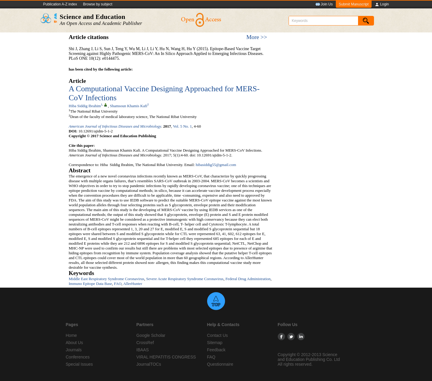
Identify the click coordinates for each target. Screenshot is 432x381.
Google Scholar (151, 335)
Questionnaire (220, 364)
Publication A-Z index (60, 4)
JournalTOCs (148, 364)
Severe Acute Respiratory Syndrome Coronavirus (184, 279)
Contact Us (217, 335)
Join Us (324, 4)
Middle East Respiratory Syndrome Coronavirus (106, 279)
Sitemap (214, 342)
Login (382, 4)
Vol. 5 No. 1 (182, 126)
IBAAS (142, 349)
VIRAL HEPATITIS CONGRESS (166, 357)
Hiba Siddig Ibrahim (85, 106)
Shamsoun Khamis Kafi (128, 106)
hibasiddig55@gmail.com (216, 164)
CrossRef (145, 342)
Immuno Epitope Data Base (90, 283)
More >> (256, 37)
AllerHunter (132, 283)
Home (71, 335)
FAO (117, 283)
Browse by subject (97, 4)
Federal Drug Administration (248, 279)
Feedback (216, 349)
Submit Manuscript (354, 4)
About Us (74, 342)
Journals (74, 349)
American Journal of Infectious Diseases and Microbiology (115, 126)
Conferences (78, 357)
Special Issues (79, 364)
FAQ (211, 357)
